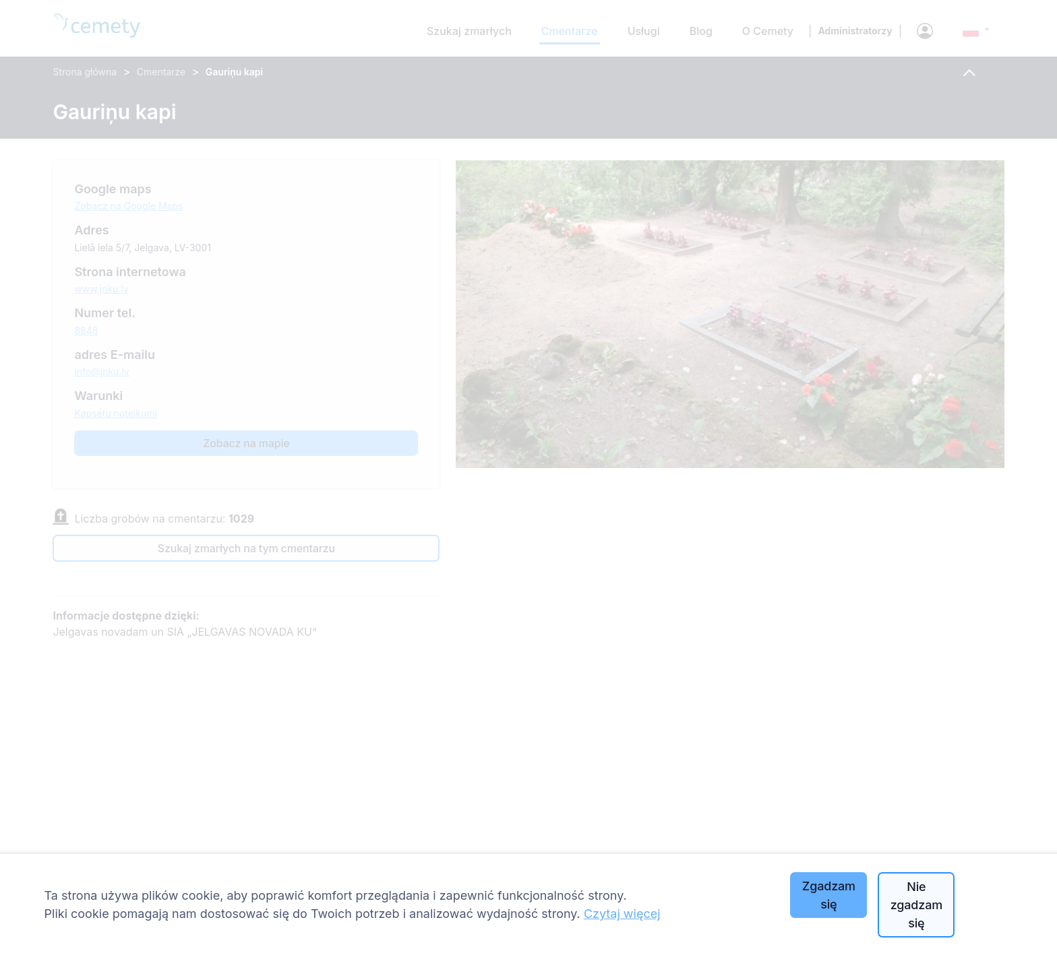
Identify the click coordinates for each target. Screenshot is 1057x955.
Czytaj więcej (622, 914)
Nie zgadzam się (916, 905)
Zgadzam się (828, 895)
